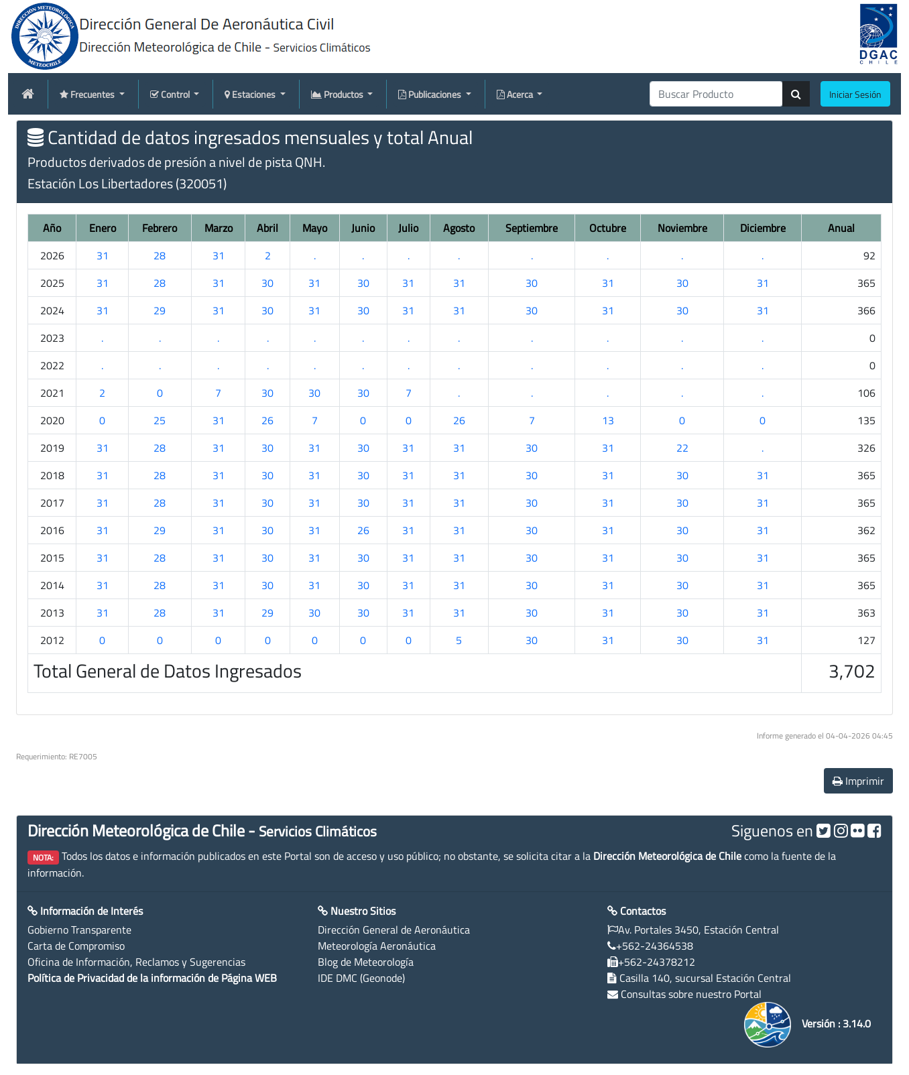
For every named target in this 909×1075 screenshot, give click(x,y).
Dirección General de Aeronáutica (394, 930)
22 (682, 448)
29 (160, 310)
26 (267, 420)
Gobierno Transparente (79, 930)
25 (160, 420)
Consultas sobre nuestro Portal (691, 994)
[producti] (716, 94)
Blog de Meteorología (366, 962)
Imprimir (858, 781)
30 (267, 283)
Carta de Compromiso (76, 946)
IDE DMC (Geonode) (361, 978)
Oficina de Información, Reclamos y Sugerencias (136, 962)
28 (160, 255)
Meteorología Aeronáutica (377, 946)
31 (103, 255)
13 (608, 420)
